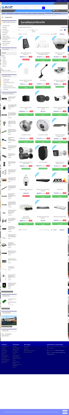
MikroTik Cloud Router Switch (60, 216)
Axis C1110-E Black (43, 162)
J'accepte (65, 410)
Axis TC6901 (43, 80)
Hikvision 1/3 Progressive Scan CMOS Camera (26, 163)
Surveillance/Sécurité (49, 13)
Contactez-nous (15, 352)
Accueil (14, 353)
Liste (67, 30)
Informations (7, 76)
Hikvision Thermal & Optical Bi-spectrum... (60, 108)
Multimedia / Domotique (6, 41)
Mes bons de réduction (28, 352)
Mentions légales (6, 80)
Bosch (4, 64)
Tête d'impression (8, 334)
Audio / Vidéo (3, 362)
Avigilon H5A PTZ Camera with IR (26, 190)
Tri (18, 30)
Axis (4, 63)
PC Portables (4, 29)
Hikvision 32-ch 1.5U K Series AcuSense (43, 190)
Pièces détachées (10, 13)
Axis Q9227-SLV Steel (26, 134)
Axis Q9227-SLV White (43, 134)
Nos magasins (5, 89)
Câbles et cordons (23, 13)
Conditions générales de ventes (8, 82)
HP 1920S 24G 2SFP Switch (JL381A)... (43, 217)
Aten (4, 60)
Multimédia (34, 13)
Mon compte (27, 344)
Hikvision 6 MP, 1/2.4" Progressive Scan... (60, 163)
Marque (4, 13)
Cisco (4, 66)
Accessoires (29, 13)
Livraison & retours (6, 79)
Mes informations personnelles (29, 350)
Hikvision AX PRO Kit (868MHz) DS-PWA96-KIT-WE (43, 53)
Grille (65, 30)
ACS (4, 57)
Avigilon (5, 61)
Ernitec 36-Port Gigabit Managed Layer (60, 135)
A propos (4, 84)
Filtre (3, 334)
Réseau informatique (41, 13)
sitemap (14, 367)
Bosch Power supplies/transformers (26, 217)
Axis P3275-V (60, 189)
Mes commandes (27, 346)
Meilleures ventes (16, 349)
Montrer (32, 30)
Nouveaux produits (8, 93)
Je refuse (65, 413)
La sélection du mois (57, 13)
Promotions (6, 296)
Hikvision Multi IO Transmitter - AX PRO (26, 81)
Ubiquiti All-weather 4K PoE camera (43, 108)
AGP (4, 58)
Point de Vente (5, 39)
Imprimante (4, 34)
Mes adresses (26, 349)
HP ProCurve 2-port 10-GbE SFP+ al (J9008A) (60, 81)
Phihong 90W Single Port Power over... (26, 53)
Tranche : (3, 70)
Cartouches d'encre (5, 335)
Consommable (16, 13)
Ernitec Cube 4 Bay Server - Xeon (26, 108)
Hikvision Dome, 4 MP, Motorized (60, 53)
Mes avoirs (26, 347)
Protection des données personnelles (9, 87)
